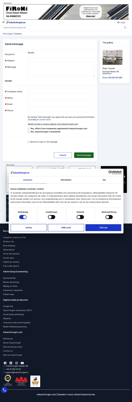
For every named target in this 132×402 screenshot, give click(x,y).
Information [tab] (66, 180)
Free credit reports (11, 266)
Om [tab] (104, 180)
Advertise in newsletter (13, 290)
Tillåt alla (103, 227)
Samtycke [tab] (27, 180)
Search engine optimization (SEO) (17, 310)
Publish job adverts (11, 262)
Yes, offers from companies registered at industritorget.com (58, 128)
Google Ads (8, 306)
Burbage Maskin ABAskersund (111, 72)
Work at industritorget (12, 355)
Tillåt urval (66, 227)
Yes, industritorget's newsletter (45, 132)
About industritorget (12, 343)
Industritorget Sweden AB (15, 366)
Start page (7, 34)
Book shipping (9, 245)
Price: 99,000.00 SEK (112, 77)
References (8, 339)
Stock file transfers (11, 254)
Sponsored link (9, 278)
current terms (45, 119)
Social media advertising (13, 314)
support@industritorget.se (15, 372)
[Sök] (125, 27)
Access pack (8, 258)
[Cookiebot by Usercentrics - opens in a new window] (110, 172)
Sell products (8, 250)
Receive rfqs (8, 241)
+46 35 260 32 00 (12, 369)
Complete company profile (14, 237)
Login (121, 22)
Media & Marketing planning (15, 327)
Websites (7, 318)
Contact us (8, 351)
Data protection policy (12, 347)
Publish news (8, 294)
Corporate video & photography (17, 322)
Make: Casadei (109, 68)
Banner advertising (11, 282)
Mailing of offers (10, 286)
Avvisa (29, 227)
